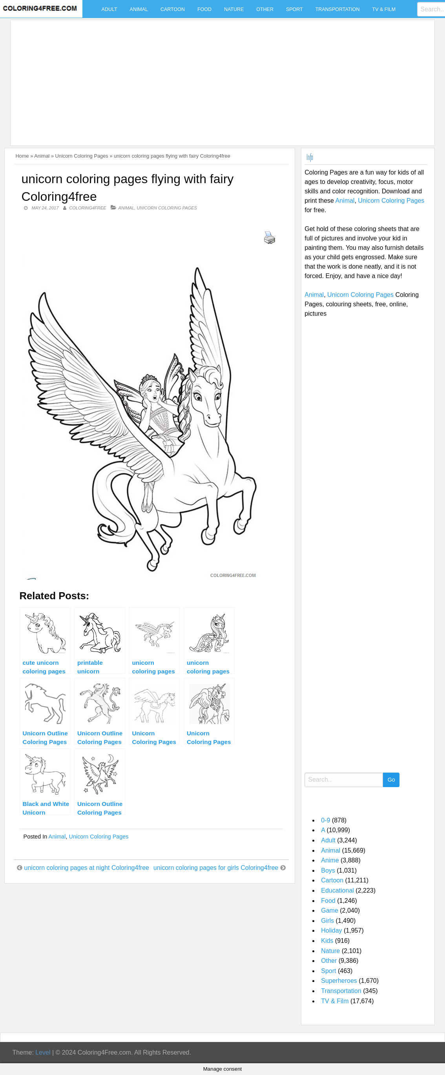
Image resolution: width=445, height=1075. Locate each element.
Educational (337, 890)
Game (329, 910)
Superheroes (339, 980)
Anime (330, 860)
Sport (294, 9)
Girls (327, 920)
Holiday (331, 930)
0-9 (325, 820)
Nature (234, 9)
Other (265, 9)
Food (204, 9)
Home (22, 156)
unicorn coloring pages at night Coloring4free (86, 867)
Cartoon (172, 9)
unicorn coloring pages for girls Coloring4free (215, 867)
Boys (328, 870)
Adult (109, 9)
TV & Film (384, 9)
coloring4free (87, 208)
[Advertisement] (220, 78)
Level (42, 1052)
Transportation (338, 9)
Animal (139, 9)
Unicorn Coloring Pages (81, 156)
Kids (327, 940)
